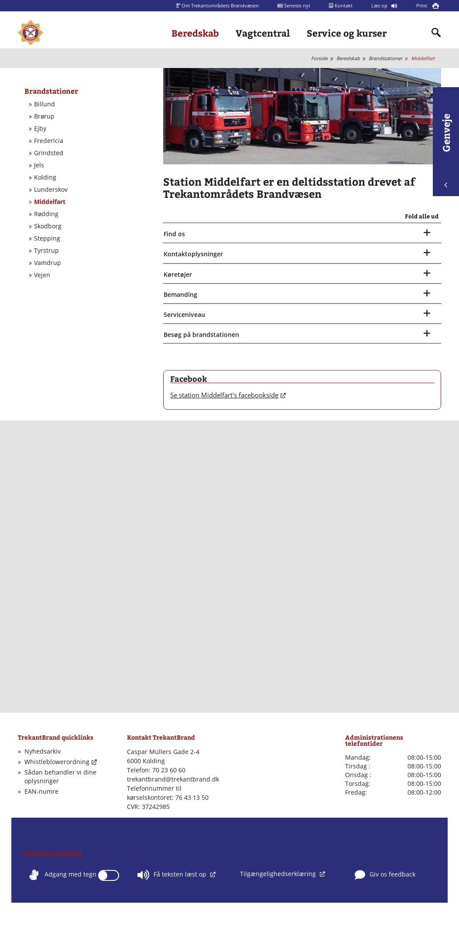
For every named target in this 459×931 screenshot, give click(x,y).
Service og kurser (347, 33)
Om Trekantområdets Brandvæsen (217, 5)
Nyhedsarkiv (42, 751)
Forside (319, 58)
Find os (174, 234)
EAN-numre (41, 791)
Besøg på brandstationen (201, 334)
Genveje (445, 150)
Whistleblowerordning (56, 762)
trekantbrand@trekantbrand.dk (173, 779)
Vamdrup (47, 263)
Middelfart (423, 58)
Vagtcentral (263, 33)
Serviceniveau (184, 314)
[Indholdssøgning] (436, 32)
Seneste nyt (293, 5)
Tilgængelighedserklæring (279, 874)
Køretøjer (178, 274)
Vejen (42, 275)
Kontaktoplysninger (193, 254)
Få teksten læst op (172, 875)
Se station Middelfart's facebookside (224, 395)
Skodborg (48, 226)
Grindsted (48, 153)
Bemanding (180, 294)
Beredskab (195, 33)
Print (422, 5)
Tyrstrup (46, 251)
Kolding (45, 177)
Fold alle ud (421, 216)
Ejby (40, 129)
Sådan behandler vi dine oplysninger (60, 776)
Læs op (380, 5)
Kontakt (341, 5)
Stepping (47, 238)
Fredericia (48, 141)
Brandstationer (385, 58)
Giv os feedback (385, 875)
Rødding (46, 214)
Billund (44, 104)
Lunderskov (51, 190)
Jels (39, 165)
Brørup (44, 116)
